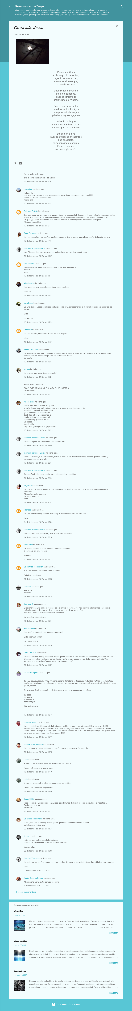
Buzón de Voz (20, 971)
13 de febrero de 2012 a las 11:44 (38, 276)
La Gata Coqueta (31, 672)
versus (27, 369)
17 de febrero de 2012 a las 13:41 (38, 715)
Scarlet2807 (29, 799)
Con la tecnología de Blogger (66, 1004)
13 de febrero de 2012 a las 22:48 (38, 445)
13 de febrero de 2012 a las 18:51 (38, 362)
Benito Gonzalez (31, 349)
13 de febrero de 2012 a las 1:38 (37, 182)
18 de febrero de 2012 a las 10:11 (38, 737)
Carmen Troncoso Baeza (29, 6)
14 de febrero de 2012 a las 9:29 (37, 502)
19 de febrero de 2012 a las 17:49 (38, 772)
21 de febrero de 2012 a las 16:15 (38, 811)
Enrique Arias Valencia (33, 744)
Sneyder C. (29, 604)
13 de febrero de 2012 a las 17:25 (38, 322)
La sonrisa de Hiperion (33, 567)
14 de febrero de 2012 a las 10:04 (38, 522)
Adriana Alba (29, 628)
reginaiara (28, 189)
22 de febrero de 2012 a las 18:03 (38, 851)
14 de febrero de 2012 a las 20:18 (38, 537)
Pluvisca (27, 510)
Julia (26, 759)
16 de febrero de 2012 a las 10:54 (38, 621)
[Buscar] (121, 7)
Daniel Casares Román (33, 878)
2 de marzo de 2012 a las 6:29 (37, 870)
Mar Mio (18, 911)
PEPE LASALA (30, 653)
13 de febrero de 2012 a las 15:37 (38, 295)
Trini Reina (28, 545)
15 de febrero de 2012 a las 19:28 (38, 596)
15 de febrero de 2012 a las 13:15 (38, 559)
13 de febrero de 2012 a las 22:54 (38, 463)
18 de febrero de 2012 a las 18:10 (38, 752)
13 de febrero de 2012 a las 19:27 (38, 377)
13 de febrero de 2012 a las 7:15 (37, 241)
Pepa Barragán (30, 233)
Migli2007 (28, 485)
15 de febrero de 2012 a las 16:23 (38, 579)
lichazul (27, 836)
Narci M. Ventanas (32, 858)
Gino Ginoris (29, 263)
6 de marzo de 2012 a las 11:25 (37, 886)
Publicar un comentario (26, 892)
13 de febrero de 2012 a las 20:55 (38, 394)
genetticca (28, 303)
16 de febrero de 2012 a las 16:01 (38, 665)
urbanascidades (31, 722)
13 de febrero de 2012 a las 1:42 (37, 204)
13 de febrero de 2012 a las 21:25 (38, 430)
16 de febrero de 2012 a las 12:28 (38, 645)
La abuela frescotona (33, 819)
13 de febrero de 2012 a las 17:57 (38, 342)
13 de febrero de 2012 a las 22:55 (38, 478)
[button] (116, 26)
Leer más (113, 933)
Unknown (28, 330)
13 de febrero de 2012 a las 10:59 (38, 256)
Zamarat (27, 586)
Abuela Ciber (29, 283)
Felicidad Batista (31, 211)
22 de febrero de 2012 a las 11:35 (38, 829)
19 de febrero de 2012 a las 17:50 (38, 791)
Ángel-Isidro (29, 402)
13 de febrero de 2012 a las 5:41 (37, 226)
